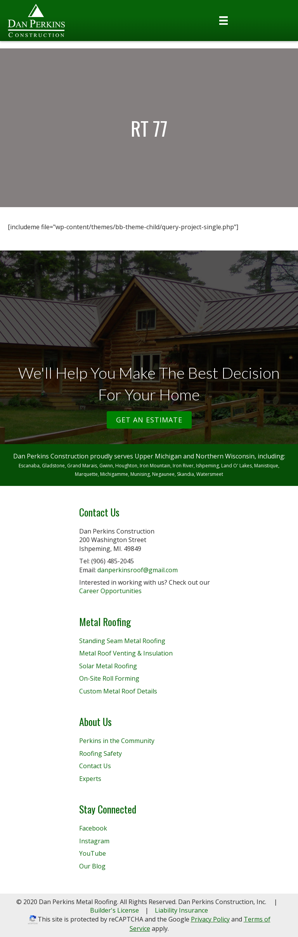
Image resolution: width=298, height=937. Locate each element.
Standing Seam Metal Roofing (122, 641)
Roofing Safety (100, 753)
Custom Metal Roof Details (118, 691)
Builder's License (114, 910)
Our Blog (92, 866)
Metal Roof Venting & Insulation (126, 653)
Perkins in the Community (116, 740)
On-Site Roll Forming (109, 678)
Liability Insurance (181, 910)
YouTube (92, 853)
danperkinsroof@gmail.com (137, 570)
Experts (90, 778)
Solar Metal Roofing (108, 666)
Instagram (94, 841)
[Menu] (223, 20)
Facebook (93, 828)
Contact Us (95, 766)
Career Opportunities (110, 591)
